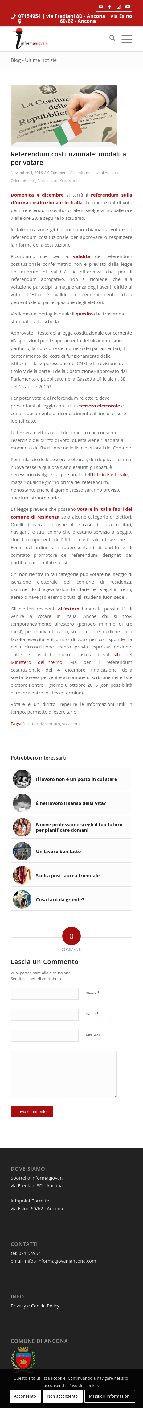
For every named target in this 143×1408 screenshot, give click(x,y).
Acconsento (25, 1396)
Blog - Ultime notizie (34, 60)
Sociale (43, 180)
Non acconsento (62, 1396)
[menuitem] (109, 39)
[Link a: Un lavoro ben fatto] (71, 851)
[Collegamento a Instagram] (118, 6)
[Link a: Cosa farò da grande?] (71, 899)
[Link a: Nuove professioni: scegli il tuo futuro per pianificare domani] (71, 827)
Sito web (93, 1034)
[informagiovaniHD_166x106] (59, 39)
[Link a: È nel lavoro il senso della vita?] (71, 803)
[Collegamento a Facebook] (109, 6)
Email (92, 1014)
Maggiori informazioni (110, 1396)
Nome (93, 993)
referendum (48, 724)
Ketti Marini (69, 180)
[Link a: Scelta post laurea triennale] (71, 875)
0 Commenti (58, 172)
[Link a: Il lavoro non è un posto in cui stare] (71, 779)
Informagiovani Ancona (98, 172)
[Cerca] (109, 39)
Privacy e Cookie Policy (35, 1305)
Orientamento (23, 180)
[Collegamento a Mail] (100, 6)
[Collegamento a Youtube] (127, 6)
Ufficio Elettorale (110, 474)
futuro (28, 724)
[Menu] (123, 39)
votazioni (71, 724)
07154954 (29, 16)
